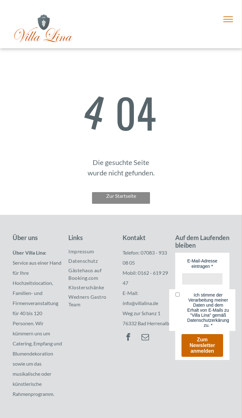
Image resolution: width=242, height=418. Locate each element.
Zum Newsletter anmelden (202, 345)
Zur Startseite (121, 196)
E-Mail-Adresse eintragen (202, 263)
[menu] (228, 19)
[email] (145, 338)
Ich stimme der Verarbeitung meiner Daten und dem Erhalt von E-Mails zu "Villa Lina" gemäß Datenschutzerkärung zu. (208, 310)
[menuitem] (91, 251)
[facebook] (128, 338)
